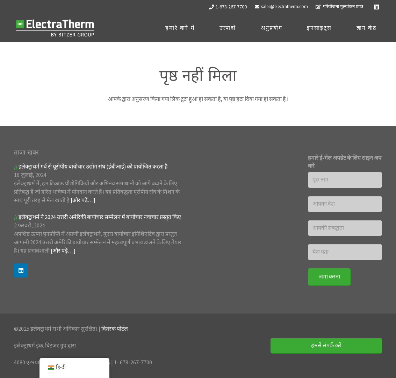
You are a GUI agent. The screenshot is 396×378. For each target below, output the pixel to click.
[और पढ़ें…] (83, 200)
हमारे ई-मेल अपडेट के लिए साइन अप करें (344, 162)
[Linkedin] (376, 7)
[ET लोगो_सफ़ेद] (55, 28)
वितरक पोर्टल (114, 329)
